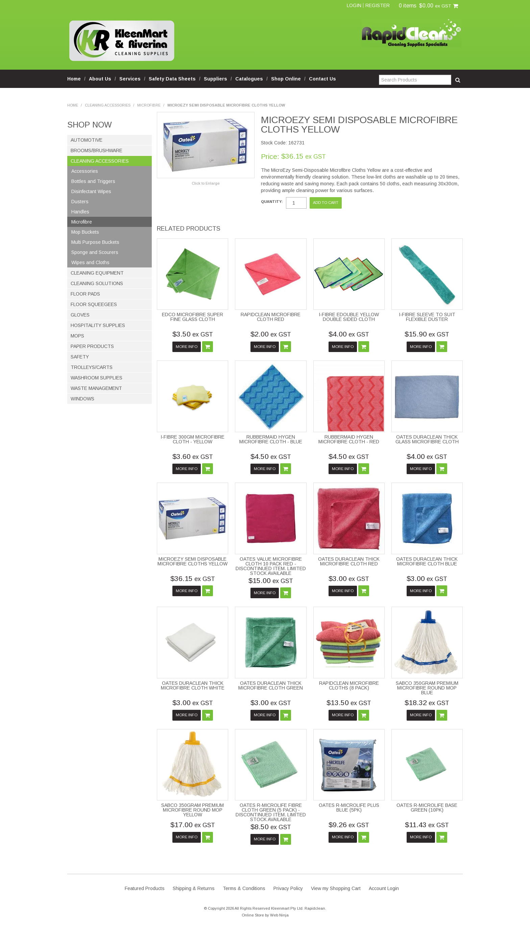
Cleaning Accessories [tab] (100, 161)
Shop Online (286, 78)
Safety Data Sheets (172, 78)
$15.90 (427, 334)
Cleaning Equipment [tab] (97, 273)
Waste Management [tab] (96, 388)
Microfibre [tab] (81, 222)
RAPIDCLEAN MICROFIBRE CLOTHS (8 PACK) (349, 685)
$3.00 (349, 578)
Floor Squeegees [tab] (94, 304)
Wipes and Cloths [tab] (90, 262)
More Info (186, 347)
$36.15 (192, 578)
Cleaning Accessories (107, 105)
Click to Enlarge (206, 183)
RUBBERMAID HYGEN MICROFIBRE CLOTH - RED (348, 439)
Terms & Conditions (244, 888)
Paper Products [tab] (92, 346)
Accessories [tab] (84, 171)
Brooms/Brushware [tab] (96, 150)
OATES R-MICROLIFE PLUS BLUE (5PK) (349, 807)
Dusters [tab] (80, 201)
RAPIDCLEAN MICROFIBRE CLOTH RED (270, 317)
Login (354, 5)
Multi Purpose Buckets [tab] (95, 242)
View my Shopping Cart (336, 888)
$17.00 (192, 825)
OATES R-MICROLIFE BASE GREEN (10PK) (426, 807)
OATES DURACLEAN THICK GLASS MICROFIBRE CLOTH (427, 439)
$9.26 (349, 825)
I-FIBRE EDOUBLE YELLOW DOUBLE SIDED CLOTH (349, 317)
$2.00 (270, 334)
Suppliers (215, 78)
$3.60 (192, 456)
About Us (100, 78)
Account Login (384, 888)
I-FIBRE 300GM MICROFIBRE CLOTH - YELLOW (192, 439)
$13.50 (349, 702)
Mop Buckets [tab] (85, 232)
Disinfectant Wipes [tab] (91, 191)
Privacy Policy (288, 888)
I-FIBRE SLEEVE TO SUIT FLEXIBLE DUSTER (427, 317)
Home (74, 78)
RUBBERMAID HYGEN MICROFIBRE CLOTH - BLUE (270, 439)
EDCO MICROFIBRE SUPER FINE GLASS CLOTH (192, 317)
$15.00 (270, 580)
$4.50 (270, 456)
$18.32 (427, 702)
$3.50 (192, 334)
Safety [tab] (80, 356)
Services (130, 78)
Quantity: (272, 202)
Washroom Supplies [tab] (96, 377)
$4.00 (349, 334)
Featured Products (145, 888)
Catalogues (249, 78)
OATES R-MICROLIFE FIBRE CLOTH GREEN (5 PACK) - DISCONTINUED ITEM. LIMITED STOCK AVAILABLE (271, 812)
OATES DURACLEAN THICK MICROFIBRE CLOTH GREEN (270, 685)
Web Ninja (279, 915)
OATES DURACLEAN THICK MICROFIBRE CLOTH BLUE (427, 561)
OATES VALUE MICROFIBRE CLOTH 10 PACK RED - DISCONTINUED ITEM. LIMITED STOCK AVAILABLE (271, 566)
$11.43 (427, 825)
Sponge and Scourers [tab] (94, 252)
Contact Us (322, 78)
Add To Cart (207, 346)
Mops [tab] (77, 336)
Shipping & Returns (194, 888)
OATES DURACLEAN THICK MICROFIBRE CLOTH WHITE (192, 685)
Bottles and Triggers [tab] (93, 181)
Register (377, 5)
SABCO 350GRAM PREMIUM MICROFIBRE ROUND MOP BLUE (427, 687)
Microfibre (149, 105)
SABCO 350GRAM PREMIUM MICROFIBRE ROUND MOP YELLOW (192, 809)
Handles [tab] (80, 211)
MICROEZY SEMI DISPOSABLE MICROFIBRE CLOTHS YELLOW (192, 561)
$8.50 (270, 827)
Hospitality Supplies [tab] (98, 325)
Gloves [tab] (80, 315)
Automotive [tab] (86, 140)
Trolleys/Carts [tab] (92, 367)
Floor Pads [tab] (85, 294)
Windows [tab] (82, 398)
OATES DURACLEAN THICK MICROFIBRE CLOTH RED (349, 561)
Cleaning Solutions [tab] (97, 283)
